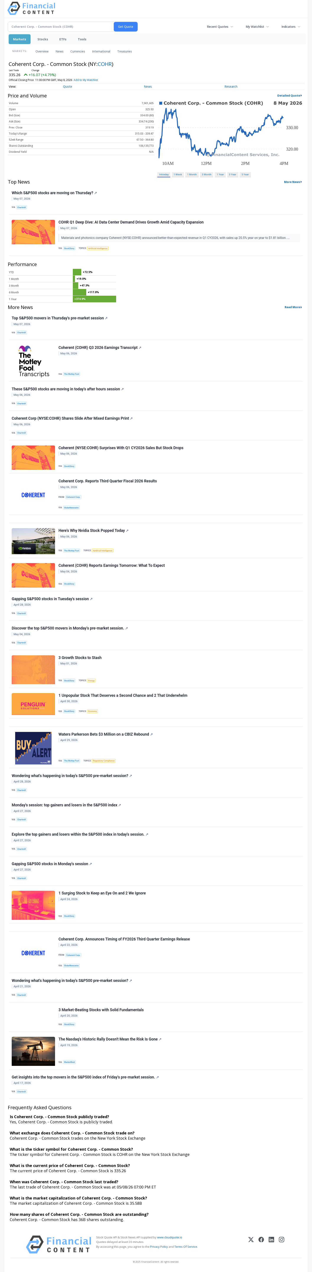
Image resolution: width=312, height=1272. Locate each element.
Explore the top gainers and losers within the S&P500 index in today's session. (80, 834)
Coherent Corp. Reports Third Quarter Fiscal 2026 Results (107, 481)
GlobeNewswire (71, 507)
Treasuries (124, 51)
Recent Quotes (217, 27)
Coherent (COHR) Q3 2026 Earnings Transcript (99, 347)
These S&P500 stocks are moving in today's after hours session (68, 389)
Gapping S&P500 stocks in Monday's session (52, 864)
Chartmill (21, 207)
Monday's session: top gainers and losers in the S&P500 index (66, 805)
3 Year (232, 174)
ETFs (63, 39)
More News (292, 182)
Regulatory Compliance (104, 760)
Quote (67, 86)
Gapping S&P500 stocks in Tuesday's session (52, 599)
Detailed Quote (288, 95)
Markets (19, 39)
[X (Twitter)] (251, 1244)
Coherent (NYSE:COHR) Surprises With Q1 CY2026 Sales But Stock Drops (121, 448)
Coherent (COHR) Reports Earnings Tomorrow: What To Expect (111, 565)
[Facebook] (261, 1244)
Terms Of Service (185, 1247)
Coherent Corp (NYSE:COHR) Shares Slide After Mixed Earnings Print (72, 418)
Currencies (77, 51)
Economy (92, 711)
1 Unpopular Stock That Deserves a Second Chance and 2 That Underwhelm (122, 695)
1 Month (192, 174)
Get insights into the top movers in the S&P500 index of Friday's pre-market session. (85, 1077)
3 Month (206, 174)
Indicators (288, 27)
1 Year (220, 174)
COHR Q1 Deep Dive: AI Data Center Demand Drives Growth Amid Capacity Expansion (131, 222)
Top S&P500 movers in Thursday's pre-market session (59, 318)
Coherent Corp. (73, 497)
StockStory (69, 248)
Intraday (164, 174)
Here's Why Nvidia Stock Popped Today (93, 530)
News (59, 51)
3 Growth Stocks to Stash (80, 658)
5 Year (245, 174)
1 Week (178, 174)
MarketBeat (69, 1062)
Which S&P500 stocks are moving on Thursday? (54, 193)
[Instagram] (281, 1244)
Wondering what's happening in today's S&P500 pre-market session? (72, 776)
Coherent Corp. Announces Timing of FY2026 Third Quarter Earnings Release (124, 939)
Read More (292, 307)
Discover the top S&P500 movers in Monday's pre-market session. (70, 628)
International (101, 51)
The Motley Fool (71, 374)
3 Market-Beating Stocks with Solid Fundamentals (101, 1010)
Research (230, 86)
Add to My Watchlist (86, 80)
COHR (105, 63)
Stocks (42, 39)
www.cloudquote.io (169, 1237)
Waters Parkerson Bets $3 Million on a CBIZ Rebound (105, 734)
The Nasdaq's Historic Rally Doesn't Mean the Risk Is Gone (109, 1039)
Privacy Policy (159, 1247)
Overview (42, 51)
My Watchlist (255, 27)
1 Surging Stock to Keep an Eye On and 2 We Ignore (102, 893)
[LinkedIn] (271, 1244)
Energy (91, 680)
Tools (82, 39)
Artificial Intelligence (97, 248)
